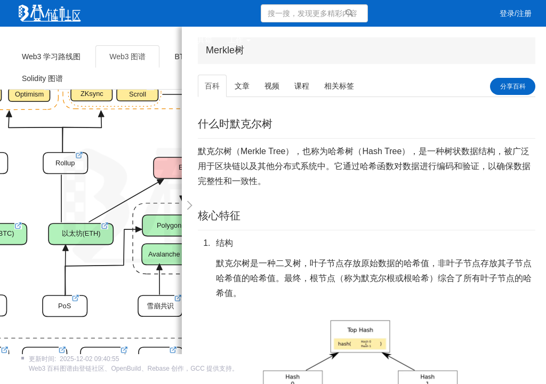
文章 (66, 40)
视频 (97, 40)
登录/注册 (516, 13)
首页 (35, 40)
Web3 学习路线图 (51, 56)
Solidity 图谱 (42, 78)
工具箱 (201, 40)
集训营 (162, 40)
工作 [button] (239, 40)
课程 (128, 40)
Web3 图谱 (127, 56)
